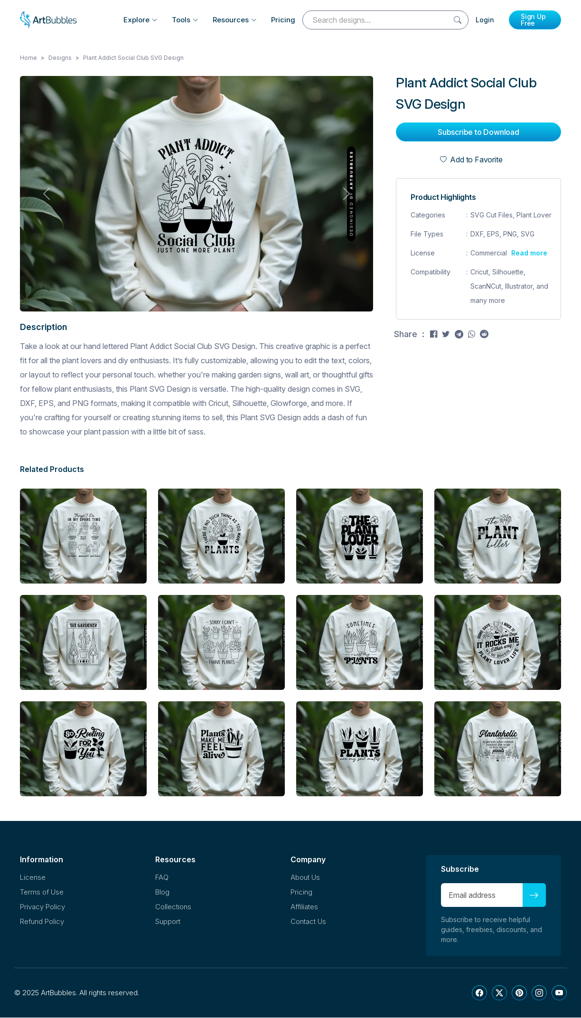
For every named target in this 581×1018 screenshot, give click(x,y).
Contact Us (308, 921)
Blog (162, 892)
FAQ (162, 877)
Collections (173, 907)
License (33, 877)
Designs (60, 58)
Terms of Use (42, 892)
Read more (529, 253)
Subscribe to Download (478, 132)
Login (485, 20)
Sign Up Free (533, 19)
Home (28, 58)
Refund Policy (42, 921)
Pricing (283, 19)
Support (167, 921)
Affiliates (304, 907)
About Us (305, 877)
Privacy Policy (42, 907)
